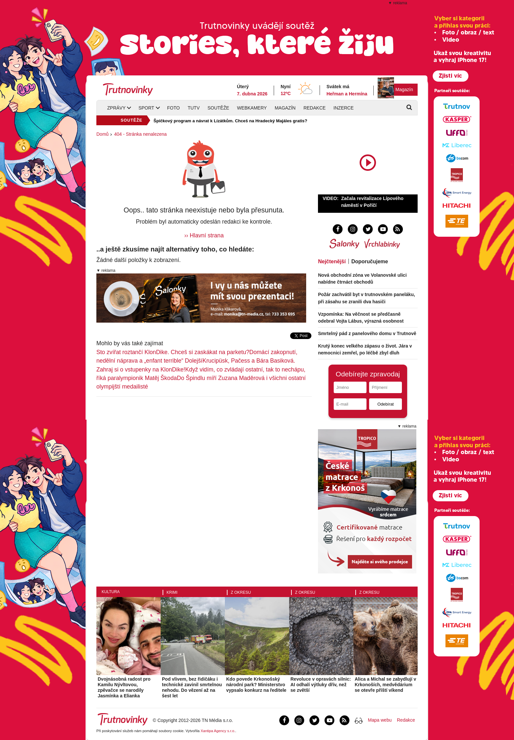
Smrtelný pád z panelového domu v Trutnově (367, 333)
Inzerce (343, 107)
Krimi (172, 592)
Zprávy (116, 107)
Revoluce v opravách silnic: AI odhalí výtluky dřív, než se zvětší (320, 684)
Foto (173, 107)
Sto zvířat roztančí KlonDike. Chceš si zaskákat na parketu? (172, 352)
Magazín (404, 89)
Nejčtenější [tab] (332, 261)
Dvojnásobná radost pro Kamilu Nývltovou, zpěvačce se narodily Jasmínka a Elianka (124, 687)
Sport (146, 107)
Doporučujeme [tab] (369, 261)
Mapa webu (379, 720)
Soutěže (218, 107)
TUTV (194, 107)
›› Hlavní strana (204, 235)
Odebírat (385, 404)
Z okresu (241, 592)
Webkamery (252, 107)
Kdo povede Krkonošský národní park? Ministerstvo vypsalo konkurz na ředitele (256, 684)
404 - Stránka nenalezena (140, 134)
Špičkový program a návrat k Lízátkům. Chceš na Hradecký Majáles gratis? (230, 120)
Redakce (315, 107)
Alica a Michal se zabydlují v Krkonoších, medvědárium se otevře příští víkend (385, 684)
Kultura (111, 592)
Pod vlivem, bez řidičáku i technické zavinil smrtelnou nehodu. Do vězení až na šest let (192, 687)
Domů (102, 134)
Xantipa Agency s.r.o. (218, 731)
